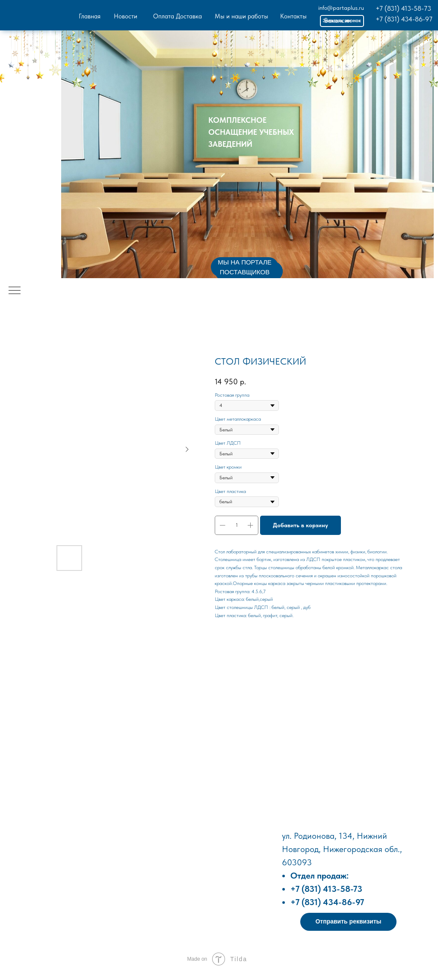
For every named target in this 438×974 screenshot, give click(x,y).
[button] (348, 922)
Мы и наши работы (241, 16)
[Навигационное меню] (15, 291)
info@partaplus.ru (341, 7)
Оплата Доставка (177, 16)
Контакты (293, 16)
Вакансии (337, 20)
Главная (90, 16)
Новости (125, 16)
